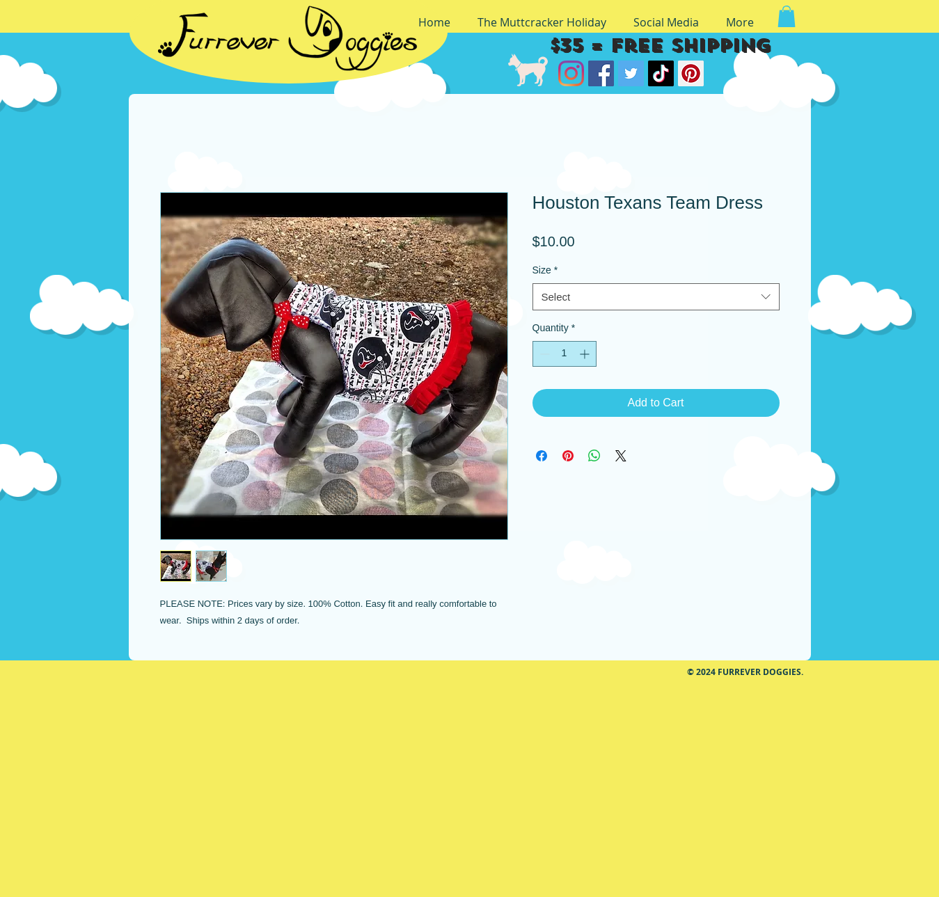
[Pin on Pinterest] (568, 455)
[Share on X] (621, 455)
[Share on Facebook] (541, 455)
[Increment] (585, 354)
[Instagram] (571, 73)
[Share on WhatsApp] (594, 455)
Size (545, 270)
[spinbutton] (564, 354)
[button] (787, 16)
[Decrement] (543, 354)
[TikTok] (661, 73)
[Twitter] (631, 73)
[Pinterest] (691, 73)
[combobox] (656, 296)
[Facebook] (601, 73)
